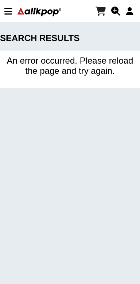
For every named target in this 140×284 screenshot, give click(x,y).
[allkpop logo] (39, 12)
